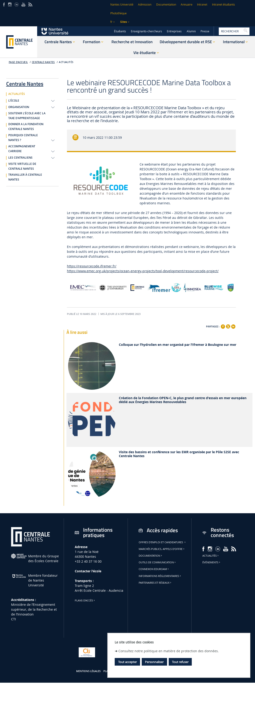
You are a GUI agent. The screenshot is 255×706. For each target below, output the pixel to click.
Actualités (210, 555)
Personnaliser (154, 662)
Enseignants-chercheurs (146, 31)
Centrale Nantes (43, 62)
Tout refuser (180, 662)
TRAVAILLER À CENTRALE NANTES (25, 177)
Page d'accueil (18, 62)
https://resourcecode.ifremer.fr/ (91, 266)
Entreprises (174, 31)
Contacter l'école (88, 571)
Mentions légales (88, 671)
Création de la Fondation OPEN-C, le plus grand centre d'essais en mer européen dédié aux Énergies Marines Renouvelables (182, 400)
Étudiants (120, 31)
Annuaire (186, 4)
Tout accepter (127, 662)
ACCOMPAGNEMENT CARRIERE (21, 149)
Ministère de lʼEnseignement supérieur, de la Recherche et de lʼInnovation (34, 609)
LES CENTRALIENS (20, 158)
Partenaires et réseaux (155, 582)
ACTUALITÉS (66, 62)
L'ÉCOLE (13, 101)
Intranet (202, 4)
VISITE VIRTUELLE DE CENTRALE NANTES (22, 166)
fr (111, 22)
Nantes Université (121, 4)
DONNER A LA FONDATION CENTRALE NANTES (25, 126)
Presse (205, 31)
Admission (144, 4)
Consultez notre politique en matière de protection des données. (168, 651)
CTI (13, 619)
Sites (123, 22)
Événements (211, 562)
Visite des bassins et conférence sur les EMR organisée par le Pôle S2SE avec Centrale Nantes (179, 454)
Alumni (191, 31)
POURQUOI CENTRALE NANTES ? (23, 137)
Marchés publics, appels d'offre (162, 549)
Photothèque (118, 13)
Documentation (166, 4)
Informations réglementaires (160, 576)
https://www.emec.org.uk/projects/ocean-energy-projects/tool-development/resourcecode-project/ (143, 271)
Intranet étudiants (223, 4)
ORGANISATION (18, 107)
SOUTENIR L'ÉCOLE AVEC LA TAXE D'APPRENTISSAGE (26, 116)
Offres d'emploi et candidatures (162, 542)
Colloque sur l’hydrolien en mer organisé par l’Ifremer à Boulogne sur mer (177, 345)
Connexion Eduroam (154, 569)
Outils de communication (157, 562)
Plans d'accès (85, 600)
